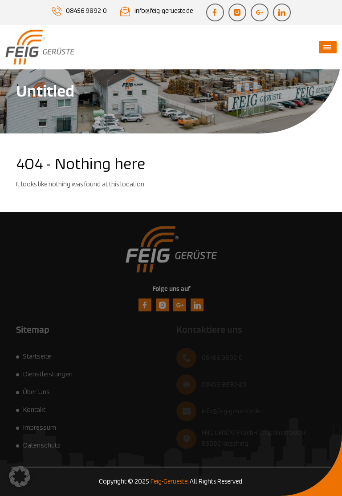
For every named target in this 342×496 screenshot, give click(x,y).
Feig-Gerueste (169, 482)
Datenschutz (42, 445)
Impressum (39, 427)
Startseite (37, 356)
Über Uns (36, 392)
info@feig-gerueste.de (163, 11)
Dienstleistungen (48, 374)
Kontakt (34, 410)
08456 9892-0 (86, 11)
